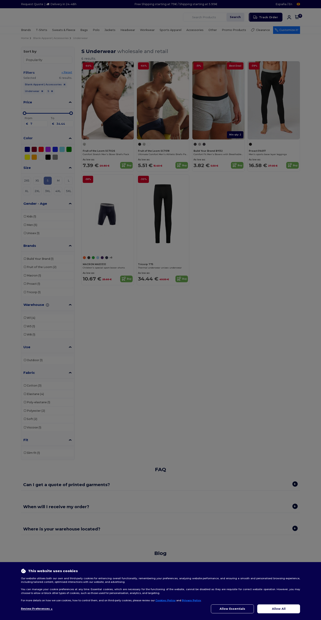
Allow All (279, 608)
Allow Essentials (232, 608)
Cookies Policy (165, 600)
